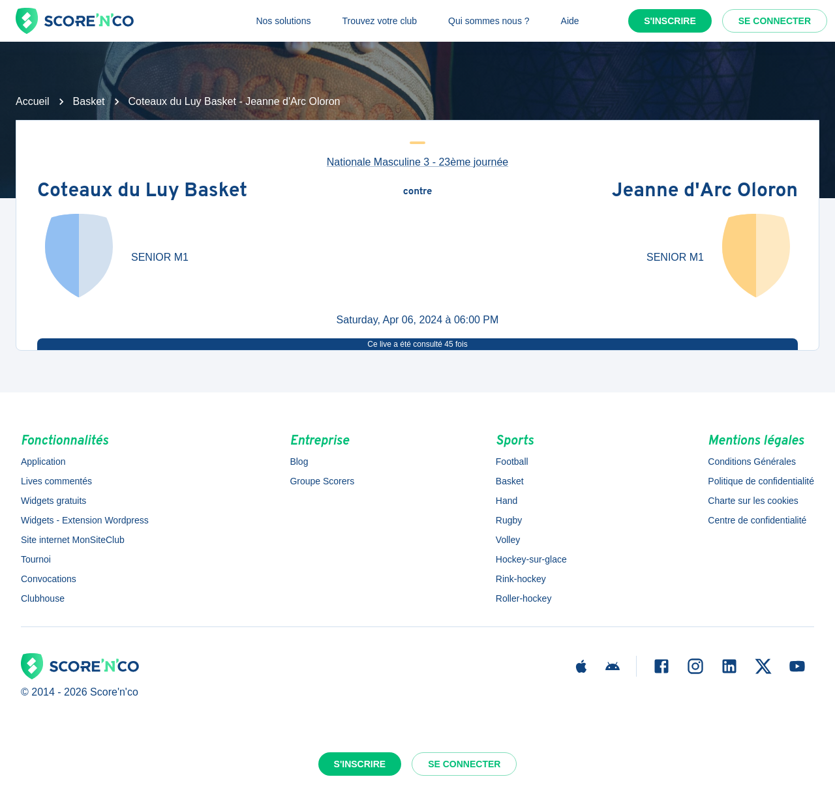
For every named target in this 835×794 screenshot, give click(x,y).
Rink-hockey (521, 579)
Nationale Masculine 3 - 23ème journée (417, 162)
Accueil (33, 101)
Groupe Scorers (322, 481)
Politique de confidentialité (761, 481)
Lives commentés (56, 481)
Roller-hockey (524, 598)
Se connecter (774, 21)
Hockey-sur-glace (531, 559)
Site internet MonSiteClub (73, 540)
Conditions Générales (752, 461)
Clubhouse (43, 598)
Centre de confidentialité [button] (757, 520)
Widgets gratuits (53, 500)
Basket (89, 101)
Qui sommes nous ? (489, 21)
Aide (570, 21)
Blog (299, 461)
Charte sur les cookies (753, 500)
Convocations (48, 579)
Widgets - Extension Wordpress (85, 520)
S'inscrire (670, 21)
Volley (508, 540)
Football (512, 461)
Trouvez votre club (379, 21)
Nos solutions (283, 21)
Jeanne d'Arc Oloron (705, 192)
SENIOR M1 (160, 257)
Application (43, 461)
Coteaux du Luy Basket (142, 192)
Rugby (509, 520)
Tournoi (36, 559)
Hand (506, 500)
